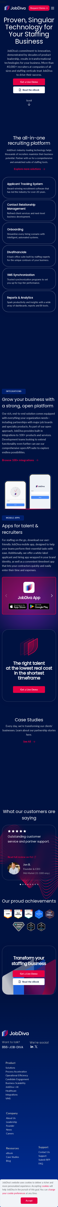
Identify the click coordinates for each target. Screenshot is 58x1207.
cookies (45, 1186)
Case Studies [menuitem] (12, 1157)
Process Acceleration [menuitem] (16, 1071)
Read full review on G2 (22, 856)
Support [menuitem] (43, 1147)
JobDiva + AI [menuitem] (12, 1087)
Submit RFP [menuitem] (44, 1159)
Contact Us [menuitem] (44, 1152)
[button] (51, 595)
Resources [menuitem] (12, 1148)
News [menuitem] (9, 1129)
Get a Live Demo (29, 81)
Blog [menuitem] (8, 1160)
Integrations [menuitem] (12, 1094)
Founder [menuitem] (10, 1125)
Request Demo (39, 8)
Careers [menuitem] (10, 1133)
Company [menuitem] (12, 1113)
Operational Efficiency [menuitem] (17, 1075)
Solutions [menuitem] (10, 1067)
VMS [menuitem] (8, 1098)
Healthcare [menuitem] (11, 1090)
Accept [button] (29, 1200)
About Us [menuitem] (11, 1118)
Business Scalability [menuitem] (16, 1083)
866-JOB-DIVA (12, 1047)
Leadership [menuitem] (11, 1122)
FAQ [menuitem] (41, 1163)
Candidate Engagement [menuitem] (17, 1079)
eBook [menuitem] (9, 1153)
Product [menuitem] (10, 1062)
